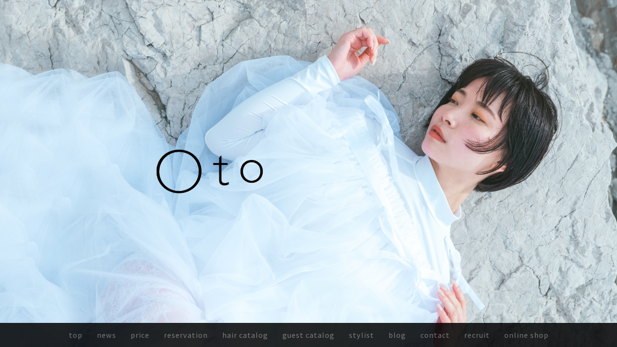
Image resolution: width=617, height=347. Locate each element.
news (106, 335)
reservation (186, 335)
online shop (526, 335)
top (75, 335)
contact (435, 335)
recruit (477, 335)
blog (397, 335)
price (140, 335)
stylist (361, 335)
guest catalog (308, 335)
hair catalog (245, 335)
